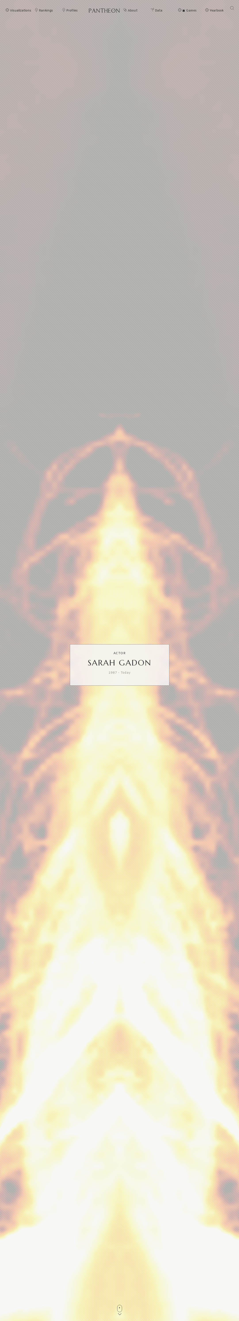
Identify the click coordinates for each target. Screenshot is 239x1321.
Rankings (46, 11)
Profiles (72, 11)
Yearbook (217, 11)
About (133, 11)
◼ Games (189, 11)
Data (158, 11)
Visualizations (20, 11)
